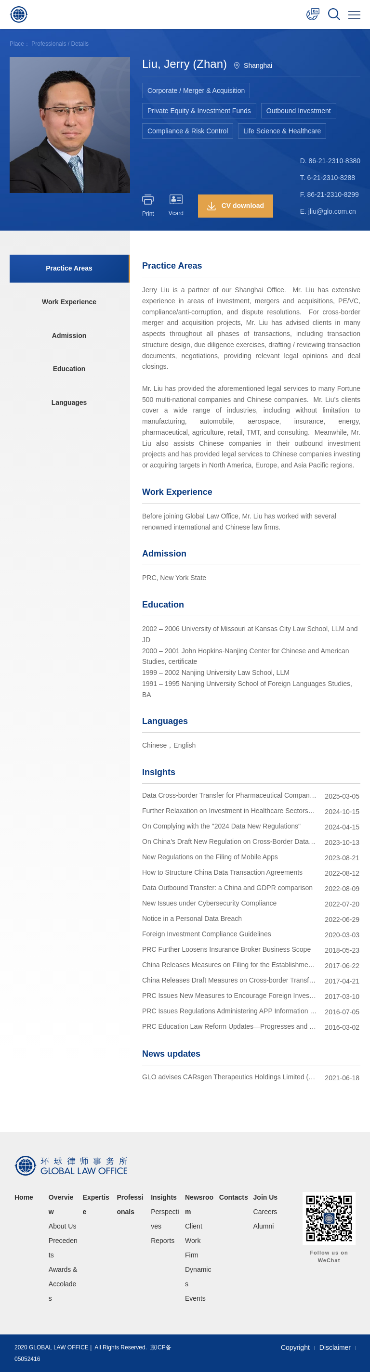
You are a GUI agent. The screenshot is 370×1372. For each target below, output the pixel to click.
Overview (61, 1204)
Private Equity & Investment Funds (199, 111)
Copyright (295, 1347)
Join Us (265, 1197)
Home (23, 1197)
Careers (265, 1212)
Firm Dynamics (198, 1269)
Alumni (263, 1226)
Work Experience (68, 302)
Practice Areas (69, 268)
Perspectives (165, 1219)
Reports (162, 1240)
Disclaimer (335, 1347)
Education (69, 370)
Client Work (193, 1233)
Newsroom (199, 1204)
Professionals (48, 43)
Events (195, 1298)
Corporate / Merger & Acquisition (196, 90)
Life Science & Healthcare (282, 131)
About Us (63, 1226)
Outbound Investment (298, 111)
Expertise (96, 1204)
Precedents (63, 1248)
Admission (69, 336)
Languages (69, 403)
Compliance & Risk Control (187, 131)
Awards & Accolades (63, 1284)
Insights (164, 1197)
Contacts (233, 1197)
